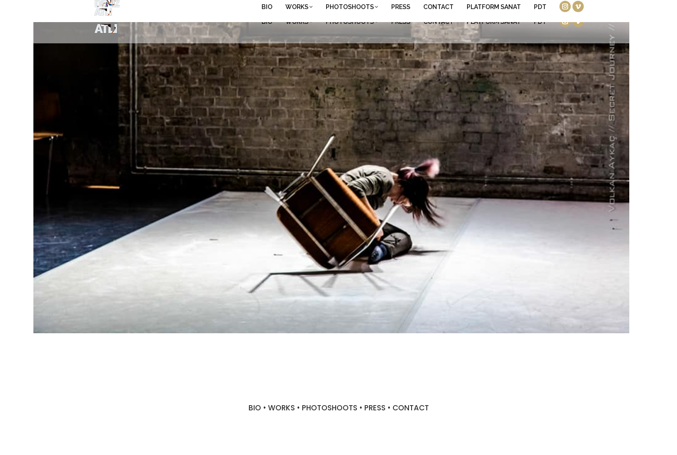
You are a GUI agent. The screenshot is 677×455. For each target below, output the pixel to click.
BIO (255, 408)
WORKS (281, 408)
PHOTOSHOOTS (329, 408)
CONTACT (410, 408)
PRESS (375, 408)
